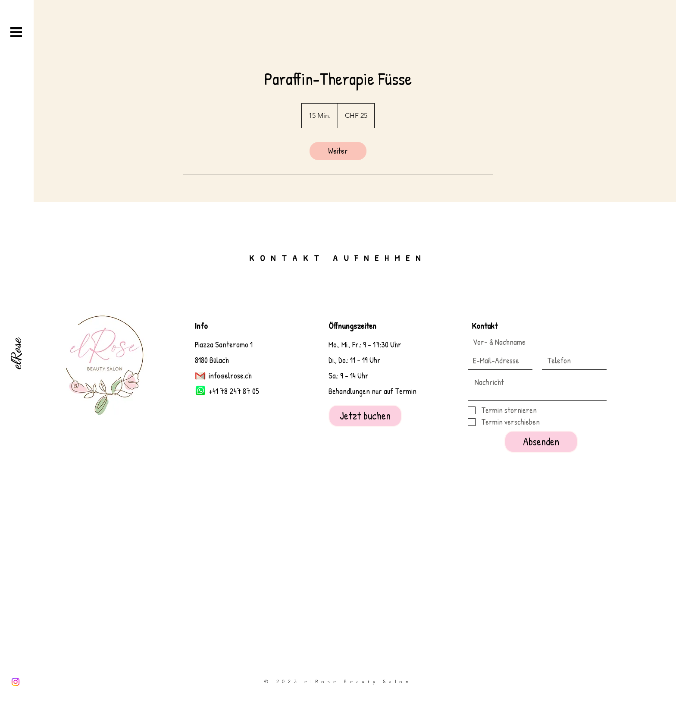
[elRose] (16, 353)
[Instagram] (15, 682)
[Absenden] (541, 442)
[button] (16, 32)
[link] (338, 151)
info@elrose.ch (230, 375)
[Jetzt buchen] (365, 416)
